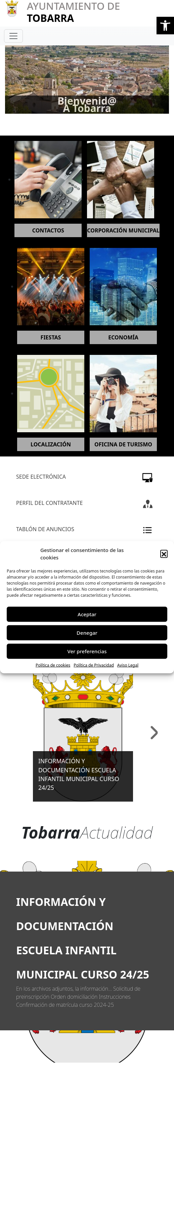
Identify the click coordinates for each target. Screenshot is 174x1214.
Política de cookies (53, 665)
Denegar (87, 632)
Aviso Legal (127, 665)
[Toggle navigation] (13, 36)
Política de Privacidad (94, 665)
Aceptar (87, 614)
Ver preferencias (86, 651)
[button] (165, 25)
